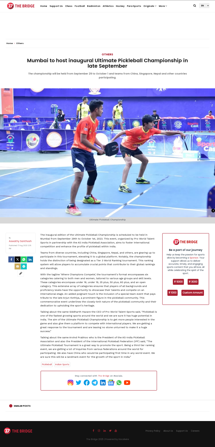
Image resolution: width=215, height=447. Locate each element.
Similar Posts (22, 405)
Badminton (93, 6)
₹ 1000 (172, 292)
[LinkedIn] (30, 259)
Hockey (120, 6)
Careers (195, 430)
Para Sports (134, 6)
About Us (168, 430)
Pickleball (47, 364)
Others (107, 54)
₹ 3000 (193, 282)
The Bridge (103, 376)
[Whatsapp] (24, 259)
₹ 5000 (178, 282)
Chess (68, 6)
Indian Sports (62, 364)
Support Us (56, 6)
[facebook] (11, 259)
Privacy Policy (153, 430)
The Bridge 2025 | (95, 439)
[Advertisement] (107, 29)
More (163, 6)
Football (80, 6)
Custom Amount (193, 292)
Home (43, 6)
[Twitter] (17, 259)
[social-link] (21, 273)
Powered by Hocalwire (117, 439)
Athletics (108, 6)
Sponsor (194, 257)
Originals (150, 6)
